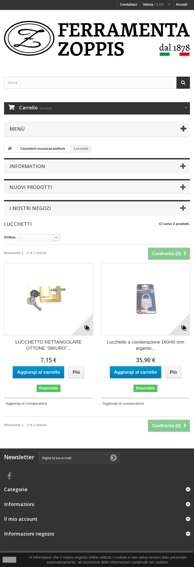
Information (27, 166)
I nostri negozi (30, 208)
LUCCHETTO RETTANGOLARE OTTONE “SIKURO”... (48, 345)
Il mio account (21, 519)
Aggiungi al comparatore (26, 403)
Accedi (181, 4)
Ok (9, 560)
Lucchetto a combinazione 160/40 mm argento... (145, 345)
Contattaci (128, 4)
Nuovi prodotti (30, 187)
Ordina (9, 237)
